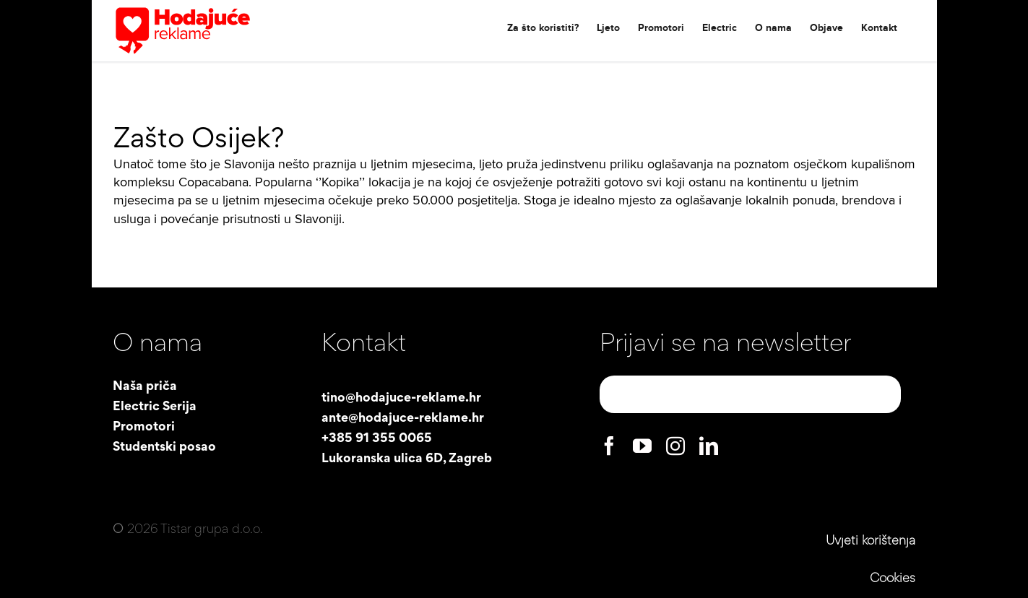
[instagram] (675, 445)
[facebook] (609, 445)
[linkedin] (708, 445)
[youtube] (642, 445)
